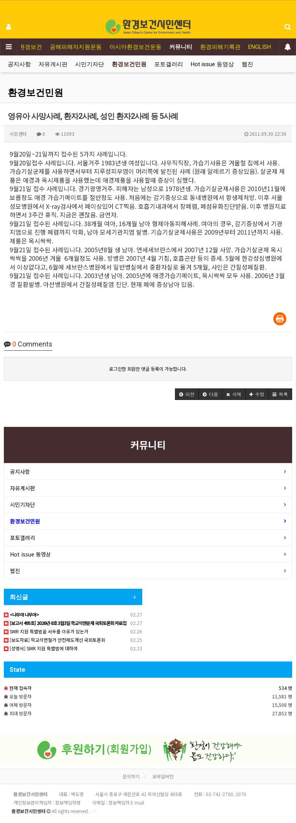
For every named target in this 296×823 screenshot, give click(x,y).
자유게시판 (53, 64)
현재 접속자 (20, 688)
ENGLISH (259, 46)
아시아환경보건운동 (135, 46)
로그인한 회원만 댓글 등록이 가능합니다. (148, 368)
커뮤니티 (180, 46)
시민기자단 (89, 64)
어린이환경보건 (22, 46)
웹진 (247, 64)
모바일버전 (162, 776)
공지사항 (19, 64)
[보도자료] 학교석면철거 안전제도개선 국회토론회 (54, 639)
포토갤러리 (168, 64)
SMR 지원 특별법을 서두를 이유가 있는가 (46, 631)
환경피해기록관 (220, 46)
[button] (187, 394)
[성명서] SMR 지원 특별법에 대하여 (40, 648)
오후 (93, 811)
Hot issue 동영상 (212, 64)
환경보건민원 (129, 64)
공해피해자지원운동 (76, 46)
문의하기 (131, 776)
